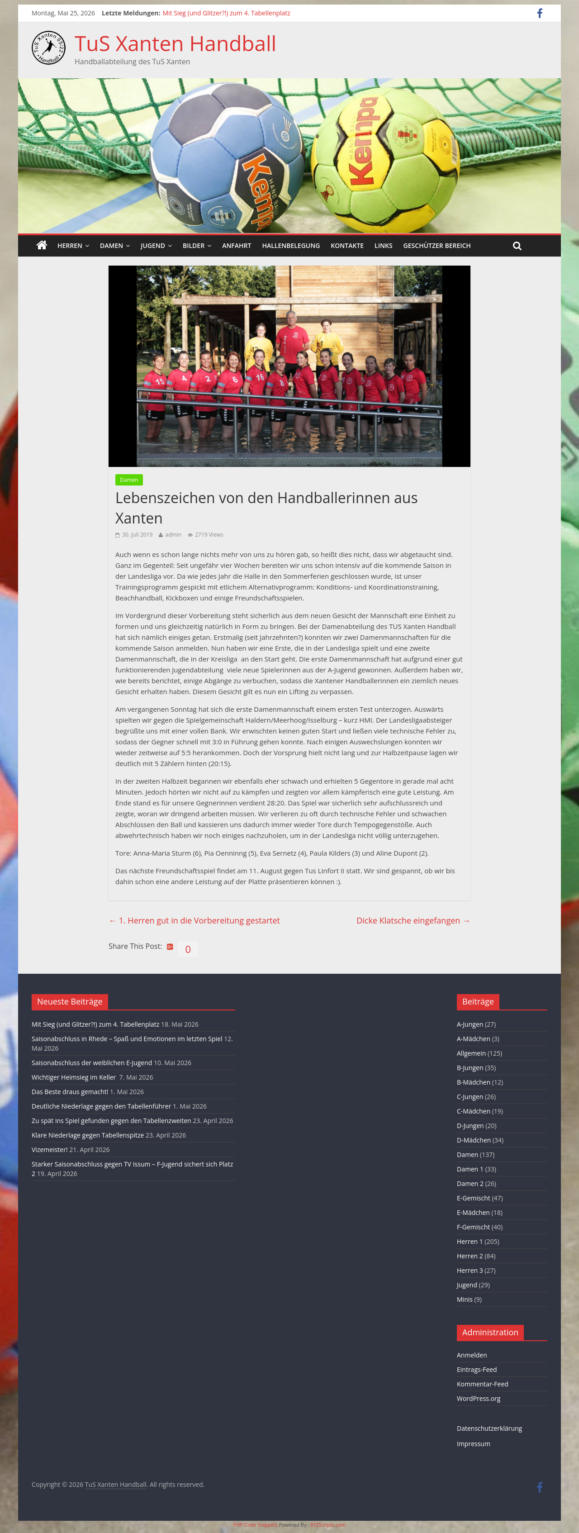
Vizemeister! (50, 1149)
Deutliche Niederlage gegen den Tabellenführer (101, 1106)
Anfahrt (236, 245)
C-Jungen (470, 1096)
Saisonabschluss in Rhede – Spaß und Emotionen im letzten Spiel (127, 1038)
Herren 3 (470, 1270)
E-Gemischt (473, 1198)
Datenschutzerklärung (489, 1428)
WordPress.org (478, 1398)
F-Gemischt (473, 1227)
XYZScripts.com (328, 1524)
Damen (111, 245)
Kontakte (347, 245)
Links (383, 245)
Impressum (473, 1443)
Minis (465, 1299)
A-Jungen (470, 1024)
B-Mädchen (473, 1082)
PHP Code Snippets (255, 1524)
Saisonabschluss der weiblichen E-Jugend (92, 1062)
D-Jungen (470, 1125)
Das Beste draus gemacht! (70, 1091)
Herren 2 (470, 1256)
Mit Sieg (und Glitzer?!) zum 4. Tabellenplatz (226, 13)
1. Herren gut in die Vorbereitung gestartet (194, 920)
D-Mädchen (474, 1140)
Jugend (153, 245)
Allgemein (471, 1053)
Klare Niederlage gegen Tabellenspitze (88, 1135)
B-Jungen (470, 1067)
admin (173, 534)
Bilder (193, 245)
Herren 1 (470, 1241)
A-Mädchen (473, 1038)
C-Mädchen (473, 1111)
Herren (69, 245)
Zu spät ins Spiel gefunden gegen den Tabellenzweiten (111, 1120)
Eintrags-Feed (477, 1369)
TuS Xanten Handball (175, 43)
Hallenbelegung (291, 245)
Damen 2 (470, 1183)
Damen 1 (470, 1169)
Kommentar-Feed (482, 1384)
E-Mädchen (473, 1212)
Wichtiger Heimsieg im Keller (75, 1077)
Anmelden (472, 1355)
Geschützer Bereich (437, 245)
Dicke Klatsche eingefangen (413, 920)
